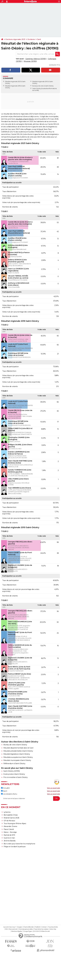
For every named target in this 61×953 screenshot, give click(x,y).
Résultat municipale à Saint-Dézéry (17, 760)
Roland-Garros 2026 (11, 818)
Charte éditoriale (28, 927)
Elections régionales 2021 (15, 39)
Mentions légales (16, 931)
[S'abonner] (30, 798)
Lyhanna (7, 812)
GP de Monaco (9, 821)
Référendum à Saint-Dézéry (14, 763)
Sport (4, 791)
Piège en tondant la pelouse (15, 847)
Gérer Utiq (52, 929)
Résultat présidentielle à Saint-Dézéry (18, 751)
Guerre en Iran (9, 838)
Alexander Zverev (10, 826)
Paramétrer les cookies (41, 929)
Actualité (5, 788)
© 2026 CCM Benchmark (41, 931)
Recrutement (13, 929)
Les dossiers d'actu (9, 794)
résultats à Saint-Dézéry (25, 119)
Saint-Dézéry (36, 88)
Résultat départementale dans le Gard (18, 748)
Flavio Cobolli (9, 829)
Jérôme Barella (9, 841)
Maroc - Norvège (10, 832)
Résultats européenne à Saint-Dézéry (18, 757)
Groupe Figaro (27, 931)
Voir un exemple (53, 788)
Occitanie (31, 39)
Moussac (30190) (30, 61)
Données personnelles (26, 929)
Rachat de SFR (9, 835)
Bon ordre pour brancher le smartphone (19, 844)
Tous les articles (53, 927)
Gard (39, 39)
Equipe (19, 927)
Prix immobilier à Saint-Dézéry (15, 777)
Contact (44, 927)
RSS (6, 929)
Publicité (37, 927)
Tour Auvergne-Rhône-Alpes (15, 823)
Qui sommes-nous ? (9, 927)
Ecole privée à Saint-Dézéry (14, 774)
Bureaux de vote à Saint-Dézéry (42, 86)
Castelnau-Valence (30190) (35, 59)
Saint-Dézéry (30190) (11, 771)
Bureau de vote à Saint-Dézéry (15, 745)
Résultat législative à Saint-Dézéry (16, 754)
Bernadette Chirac (11, 815)
